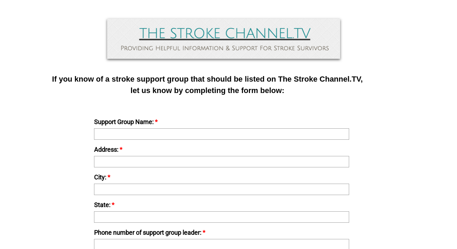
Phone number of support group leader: (149, 232)
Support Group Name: (126, 122)
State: (104, 205)
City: (102, 177)
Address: (108, 149)
